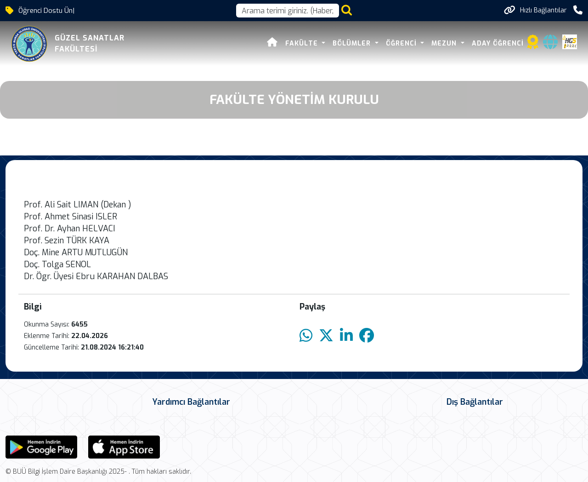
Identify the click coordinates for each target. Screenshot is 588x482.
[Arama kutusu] (287, 10)
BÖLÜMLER (353, 43)
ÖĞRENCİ (402, 43)
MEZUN (445, 43)
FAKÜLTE (302, 43)
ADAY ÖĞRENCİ (498, 43)
